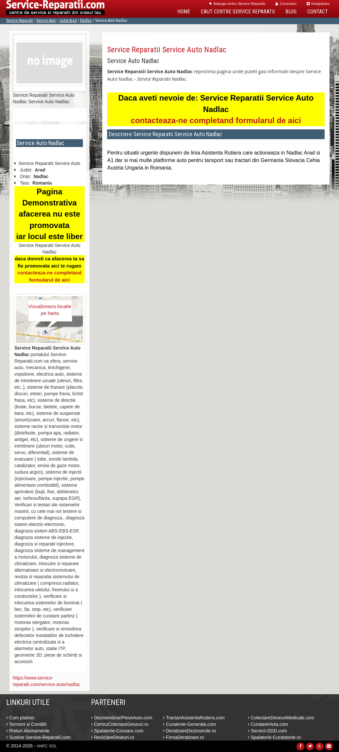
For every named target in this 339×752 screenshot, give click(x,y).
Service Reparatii (19, 20)
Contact (317, 11)
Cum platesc (20, 717)
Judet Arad (68, 20)
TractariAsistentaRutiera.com (194, 717)
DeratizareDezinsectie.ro (189, 730)
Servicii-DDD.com (267, 730)
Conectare (286, 4)
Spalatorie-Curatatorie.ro (274, 737)
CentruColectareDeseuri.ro (119, 724)
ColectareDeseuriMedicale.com (281, 717)
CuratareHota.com (268, 724)
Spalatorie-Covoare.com (117, 730)
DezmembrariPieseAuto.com (121, 717)
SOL (53, 746)
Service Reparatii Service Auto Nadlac (166, 49)
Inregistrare (318, 4)
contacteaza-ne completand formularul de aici (216, 120)
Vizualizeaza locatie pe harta (49, 309)
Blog (291, 11)
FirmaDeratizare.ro (183, 737)
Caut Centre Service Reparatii (238, 11)
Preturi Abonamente (28, 730)
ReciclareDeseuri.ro (112, 737)
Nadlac (86, 20)
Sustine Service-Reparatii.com (38, 737)
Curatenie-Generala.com (189, 724)
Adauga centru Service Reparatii (237, 4)
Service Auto (46, 20)
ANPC (42, 746)
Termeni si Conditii (26, 724)
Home (183, 11)
